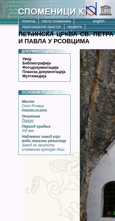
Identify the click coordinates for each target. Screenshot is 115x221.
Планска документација (43, 72)
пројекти (74, 27)
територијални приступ (41, 27)
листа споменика (56, 21)
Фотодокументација (40, 67)
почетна (28, 21)
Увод (26, 59)
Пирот (28, 120)
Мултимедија (34, 76)
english (99, 21)
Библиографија (36, 63)
